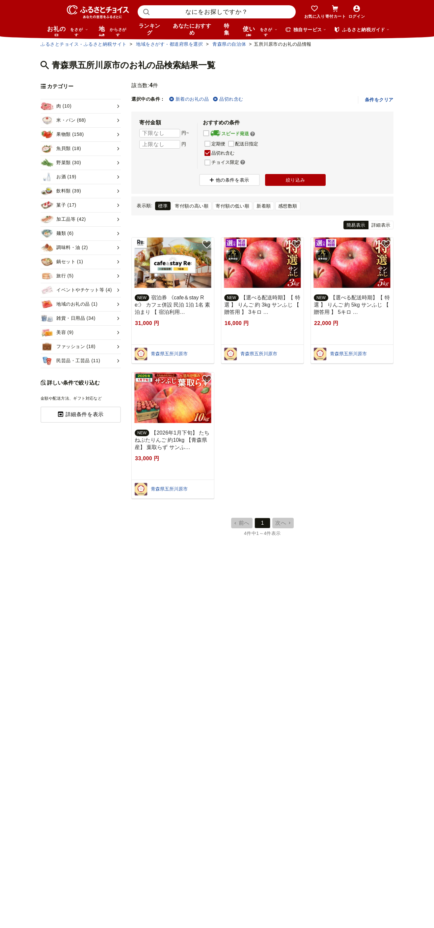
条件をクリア (379, 99)
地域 (113, 31)
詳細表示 (381, 225)
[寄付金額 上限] (159, 144)
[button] (252, 134)
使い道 (260, 31)
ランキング (149, 29)
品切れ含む (228, 99)
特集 (227, 29)
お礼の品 (67, 31)
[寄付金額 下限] (159, 133)
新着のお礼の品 (189, 99)
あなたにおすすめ (192, 29)
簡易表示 (356, 225)
